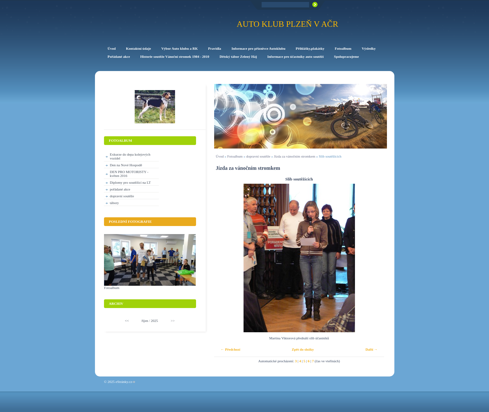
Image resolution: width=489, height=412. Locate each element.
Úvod (220, 156)
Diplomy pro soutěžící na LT (130, 182)
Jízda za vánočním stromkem (294, 156)
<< (127, 321)
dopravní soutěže (258, 156)
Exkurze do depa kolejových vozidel (130, 156)
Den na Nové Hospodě (126, 165)
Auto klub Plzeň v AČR (287, 24)
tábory (114, 203)
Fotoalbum (235, 156)
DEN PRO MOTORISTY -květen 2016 (129, 174)
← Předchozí (230, 349)
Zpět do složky (303, 349)
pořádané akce (120, 189)
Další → (371, 349)
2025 (154, 321)
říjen (144, 321)
